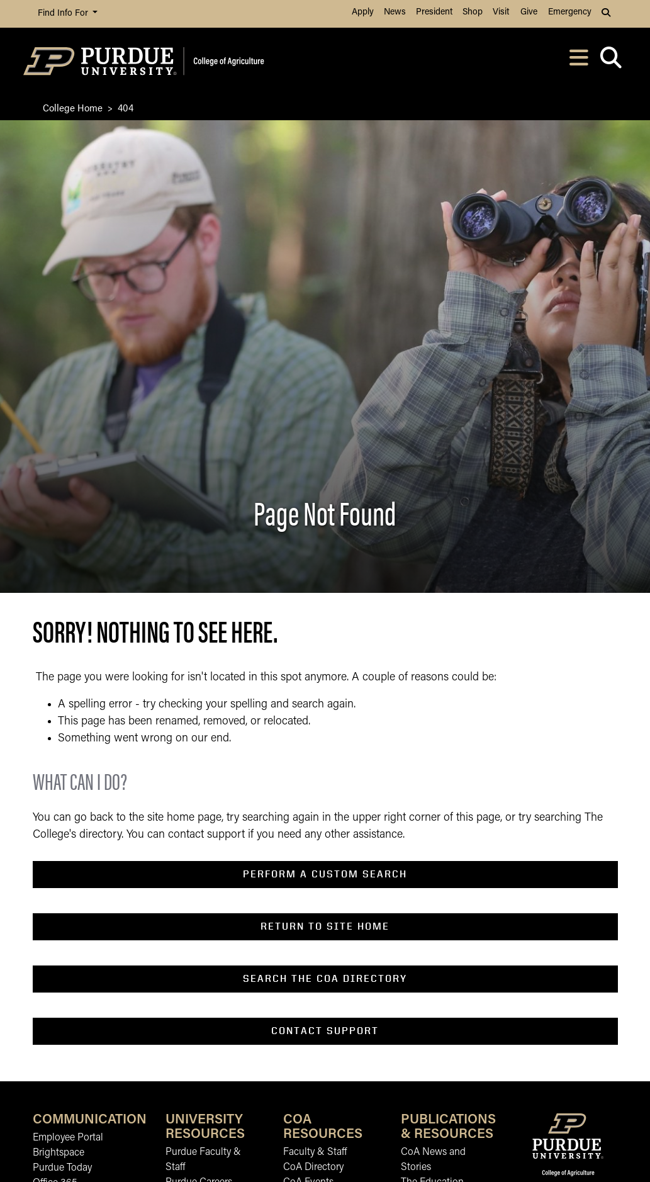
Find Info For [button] (64, 13)
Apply (363, 12)
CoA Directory (313, 1167)
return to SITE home (325, 926)
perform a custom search (325, 874)
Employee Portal (68, 1138)
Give (528, 12)
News (395, 12)
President (434, 12)
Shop (472, 12)
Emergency (569, 12)
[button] (607, 14)
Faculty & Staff (315, 1152)
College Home (73, 107)
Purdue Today (62, 1168)
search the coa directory (325, 978)
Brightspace (58, 1153)
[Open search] (611, 61)
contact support (325, 1031)
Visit (501, 12)
